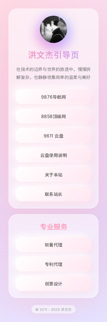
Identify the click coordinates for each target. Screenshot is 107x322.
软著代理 (53, 245)
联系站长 (53, 194)
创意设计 (53, 284)
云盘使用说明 (53, 155)
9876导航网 (53, 97)
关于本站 (53, 175)
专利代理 (53, 264)
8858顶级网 (53, 116)
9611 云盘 (54, 136)
